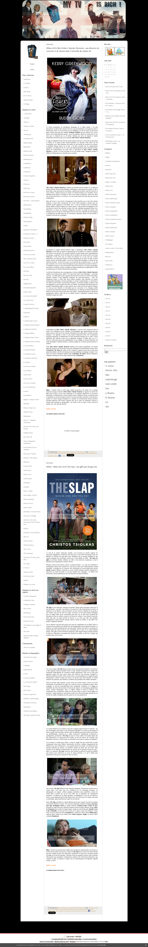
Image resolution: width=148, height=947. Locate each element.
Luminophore (27, 395)
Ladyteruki (27, 312)
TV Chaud (27, 564)
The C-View (27, 549)
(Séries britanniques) (111, 211)
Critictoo (26, 87)
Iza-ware (26, 279)
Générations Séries (29, 250)
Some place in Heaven (30, 703)
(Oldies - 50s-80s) (111, 182)
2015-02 (108, 298)
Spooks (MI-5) (110, 269)
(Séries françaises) (111, 223)
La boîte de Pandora (29, 678)
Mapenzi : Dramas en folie (31, 399)
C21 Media (27, 83)
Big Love (108, 256)
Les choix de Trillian (30, 366)
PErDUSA (27, 462)
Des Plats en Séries (29, 196)
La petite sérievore (29, 304)
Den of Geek (27, 608)
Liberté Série (27, 375)
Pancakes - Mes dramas (30, 458)
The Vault (26, 631)
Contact (32, 69)
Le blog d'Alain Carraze (30, 321)
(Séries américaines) (111, 198)
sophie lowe (70, 911)
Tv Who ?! (27, 568)
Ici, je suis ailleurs (29, 267)
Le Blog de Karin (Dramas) (31, 325)
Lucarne (26, 391)
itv (107, 402)
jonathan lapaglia (55, 909)
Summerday (27, 707)
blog (106, 941)
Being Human (110, 252)
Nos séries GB (28, 437)
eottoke (26, 225)
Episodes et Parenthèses (30, 230)
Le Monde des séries (30, 354)
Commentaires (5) (80, 452)
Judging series (28, 283)
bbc (108, 374)
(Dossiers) (109, 169)
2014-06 (108, 323)
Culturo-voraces (28, 661)
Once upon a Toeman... (30, 454)
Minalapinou (27, 416)
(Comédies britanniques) (113, 161)
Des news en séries (29, 192)
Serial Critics (27, 470)
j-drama (110, 392)
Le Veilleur (27, 362)
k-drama (110, 397)
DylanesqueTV (28, 221)
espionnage (111, 379)
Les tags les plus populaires (90, 939)
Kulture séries (28, 292)
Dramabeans (27, 613)
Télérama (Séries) (29, 545)
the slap (96, 907)
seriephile (26, 487)
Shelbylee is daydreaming (31, 698)
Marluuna (26, 403)
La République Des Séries (31, 308)
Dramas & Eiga (28, 217)
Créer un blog (70, 936)
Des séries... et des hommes (32, 201)
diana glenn (56, 911)
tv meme (110, 366)
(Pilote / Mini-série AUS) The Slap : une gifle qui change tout (71, 467)
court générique (80, 797)
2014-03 (108, 336)
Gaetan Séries (28, 246)
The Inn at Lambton (29, 647)
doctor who (111, 370)
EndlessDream (28, 669)
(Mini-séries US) (110, 178)
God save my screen (29, 254)
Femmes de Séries (29, 238)
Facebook (62, 456)
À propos (32, 64)
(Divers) (108, 165)
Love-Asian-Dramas (29, 387)
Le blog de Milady (29, 333)
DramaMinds (27, 213)
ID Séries (26, 271)
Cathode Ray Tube (29, 600)
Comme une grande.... (30, 176)
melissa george (72, 909)
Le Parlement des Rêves (31, 358)
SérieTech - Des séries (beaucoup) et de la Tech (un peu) (32, 522)
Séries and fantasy (29, 499)
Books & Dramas (29, 155)
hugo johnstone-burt (92, 453)
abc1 (95, 452)
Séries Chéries (28, 507)
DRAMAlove (27, 205)
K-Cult (26, 674)
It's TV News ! (28, 96)
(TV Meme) (109, 244)
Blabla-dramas (28, 143)
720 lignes (27, 118)
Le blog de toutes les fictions (32, 341)
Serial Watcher (28, 478)
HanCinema (27, 91)
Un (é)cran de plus (29, 576)
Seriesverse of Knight (30, 516)
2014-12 (108, 307)
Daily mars (27, 188)
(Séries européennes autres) (113, 219)
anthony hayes (63, 911)
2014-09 (108, 319)
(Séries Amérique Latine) (113, 203)
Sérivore (26, 528)
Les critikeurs (27, 370)
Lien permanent (71, 452)
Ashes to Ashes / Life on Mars (114, 248)
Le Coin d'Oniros (29, 346)
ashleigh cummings (53, 456)
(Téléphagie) (109, 240)
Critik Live (27, 184)
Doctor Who (109, 261)
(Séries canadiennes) (111, 215)
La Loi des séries (28, 300)
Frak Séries (27, 242)
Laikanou (26, 316)
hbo (107, 388)
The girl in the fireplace (30, 711)
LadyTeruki (72, 566)
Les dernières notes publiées (74, 939)
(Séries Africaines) (111, 194)
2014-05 (108, 327)
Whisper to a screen (29, 584)
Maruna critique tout (29, 408)
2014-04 (108, 331)
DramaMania (27, 209)
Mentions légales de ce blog (62, 941)
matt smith (111, 383)
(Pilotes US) (109, 190)
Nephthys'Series (28, 433)
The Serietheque (28, 553)
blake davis (77, 911)
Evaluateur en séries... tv (31, 234)
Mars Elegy (27, 686)
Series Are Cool (28, 503)
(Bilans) (108, 153)
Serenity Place (28, 466)
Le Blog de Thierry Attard (31, 337)
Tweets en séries (28, 572)
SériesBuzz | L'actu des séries (32, 512)
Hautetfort (78, 936)
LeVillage (26, 104)
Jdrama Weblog (28, 100)
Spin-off (26, 537)
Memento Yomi (28, 412)
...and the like (27, 114)
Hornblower (109, 265)
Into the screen (28, 275)
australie (91, 452)
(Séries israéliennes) (111, 227)
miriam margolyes (81, 453)
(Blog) (107, 157)
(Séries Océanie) (110, 231)
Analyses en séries (29, 126)
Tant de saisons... (28, 541)
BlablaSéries (27, 147)
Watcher (26, 580)
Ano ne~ (26, 130)
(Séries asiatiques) (111, 207)
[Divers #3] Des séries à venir (114, 86)
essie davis (66, 453)
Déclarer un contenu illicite (47, 941)
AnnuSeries (27, 79)
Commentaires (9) (80, 907)
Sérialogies (27, 483)
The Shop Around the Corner (32, 715)
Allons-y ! (26, 122)
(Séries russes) (110, 236)
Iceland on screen (29, 621)
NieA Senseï (27, 690)
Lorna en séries (28, 379)
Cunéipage (27, 665)
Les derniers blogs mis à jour (58, 939)
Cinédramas (27, 167)
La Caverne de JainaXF (30, 296)
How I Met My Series (30, 259)
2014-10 (108, 315)
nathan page (73, 453)
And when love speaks (30, 657)
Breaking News (28, 159)
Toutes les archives (111, 340)
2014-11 (108, 311)
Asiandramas (27, 134)
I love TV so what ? (29, 263)
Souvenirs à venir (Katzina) (32, 532)
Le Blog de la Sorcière (30, 329)
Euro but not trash (29, 617)
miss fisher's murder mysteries (55, 453)
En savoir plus (101, 945)
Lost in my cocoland (29, 383)
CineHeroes (27, 172)
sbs (107, 406)
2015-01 (108, 302)
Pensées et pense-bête (30, 694)
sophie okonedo (64, 909)
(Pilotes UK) (109, 186)
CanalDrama (27, 163)
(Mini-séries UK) (111, 174)
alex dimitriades (81, 909)
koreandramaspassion (30, 288)
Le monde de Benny (29, 350)
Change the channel (29, 604)
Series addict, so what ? (30, 495)
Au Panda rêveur (28, 138)
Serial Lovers (27, 474)
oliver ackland (83, 911)
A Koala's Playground (30, 596)
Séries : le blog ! (28, 491)
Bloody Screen (28, 151)
